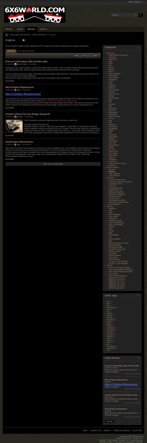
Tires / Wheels (114, 174)
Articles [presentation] (11, 51)
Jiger (110, 100)
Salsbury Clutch (115, 251)
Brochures (111, 53)
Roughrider (113, 129)
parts (109, 342)
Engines (112, 171)
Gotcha (111, 227)
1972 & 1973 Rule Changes (119, 268)
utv (108, 350)
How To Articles (39, 35)
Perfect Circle (114, 198)
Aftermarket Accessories (118, 55)
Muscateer (113, 114)
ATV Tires (112, 186)
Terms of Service (122, 431)
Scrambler (113, 135)
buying (109, 318)
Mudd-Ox (112, 110)
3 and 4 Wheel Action (117, 180)
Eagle (111, 84)
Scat (110, 133)
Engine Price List (115, 190)
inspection (111, 330)
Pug (110, 120)
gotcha (109, 322)
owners (109, 340)
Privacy (107, 431)
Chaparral (112, 218)
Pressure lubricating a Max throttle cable (26, 61)
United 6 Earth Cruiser (117, 163)
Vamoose (112, 165)
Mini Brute (113, 108)
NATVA (109, 265)
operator (110, 336)
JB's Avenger (114, 98)
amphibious (111, 307)
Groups (43, 29)
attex (108, 309)
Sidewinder (113, 137)
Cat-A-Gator (113, 78)
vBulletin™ (129, 438)
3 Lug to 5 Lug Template (118, 263)
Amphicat (112, 57)
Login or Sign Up (135, 2)
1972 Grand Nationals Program (121, 270)
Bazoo (111, 67)
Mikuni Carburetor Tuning (118, 243)
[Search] (124, 15)
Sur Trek (112, 149)
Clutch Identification (116, 223)
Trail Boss (112, 161)
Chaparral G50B (115, 221)
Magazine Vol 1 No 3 (117, 282)
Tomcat (111, 157)
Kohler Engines (115, 239)
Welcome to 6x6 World (20, 35)
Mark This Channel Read (53, 164)
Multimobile (113, 112)
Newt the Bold (114, 116)
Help (85, 431)
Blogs (20, 29)
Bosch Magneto (115, 214)
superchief (111, 348)
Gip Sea (112, 92)
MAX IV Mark (22, 64)
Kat (110, 102)
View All (109, 421)
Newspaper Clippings (117, 194)
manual (109, 332)
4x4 (108, 301)
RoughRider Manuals (117, 249)
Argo (110, 61)
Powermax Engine (116, 247)
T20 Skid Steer (114, 259)
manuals (110, 334)
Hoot (110, 229)
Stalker (111, 147)
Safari (111, 131)
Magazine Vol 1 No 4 (117, 284)
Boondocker (113, 75)
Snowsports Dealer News (118, 202)
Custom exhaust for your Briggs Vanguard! (27, 114)
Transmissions (114, 176)
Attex (111, 63)
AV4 (110, 65)
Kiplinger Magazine (116, 192)
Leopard (112, 104)
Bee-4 (111, 71)
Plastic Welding (115, 245)
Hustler (111, 96)
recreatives (111, 346)
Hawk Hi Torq (114, 94)
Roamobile (113, 127)
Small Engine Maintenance (19, 142)
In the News (113, 274)
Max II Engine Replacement (19, 87)
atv (108, 311)
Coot (110, 82)
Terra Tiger (113, 155)
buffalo (109, 314)
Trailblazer (113, 159)
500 (108, 305)
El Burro (112, 88)
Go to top (137, 431)
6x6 (108, 303)
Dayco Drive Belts (116, 225)
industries (110, 328)
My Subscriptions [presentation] (26, 51)
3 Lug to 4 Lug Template (118, 261)
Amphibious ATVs (115, 184)
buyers (109, 316)
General (112, 169)
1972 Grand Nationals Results (120, 272)
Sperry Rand (113, 145)
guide (109, 324)
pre (108, 344)
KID (110, 237)
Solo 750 (112, 143)
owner (109, 338)
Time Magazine (115, 204)
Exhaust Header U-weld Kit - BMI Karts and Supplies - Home (48, 126)
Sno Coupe (113, 141)
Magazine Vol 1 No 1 (117, 278)
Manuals (110, 206)
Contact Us (95, 431)
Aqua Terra (113, 59)
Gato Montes (114, 90)
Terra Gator (113, 153)
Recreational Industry (117, 200)
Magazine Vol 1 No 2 (117, 280)
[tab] (11, 51)
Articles (31, 29)
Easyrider (112, 86)
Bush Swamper (115, 73)
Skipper (112, 139)
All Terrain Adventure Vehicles (120, 182)
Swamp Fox (113, 151)
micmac (20, 117)
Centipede (113, 80)
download (110, 320)
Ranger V (112, 125)
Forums (8, 29)
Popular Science (115, 196)
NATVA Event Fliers (116, 288)
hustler (109, 326)
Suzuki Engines (115, 255)
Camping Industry (115, 188)
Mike (18, 90)
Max (110, 106)
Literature (110, 178)
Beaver (111, 69)
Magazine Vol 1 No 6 (117, 286)
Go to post (9, 81)
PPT (110, 122)
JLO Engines (114, 235)
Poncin (111, 118)
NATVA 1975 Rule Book (118, 276)
